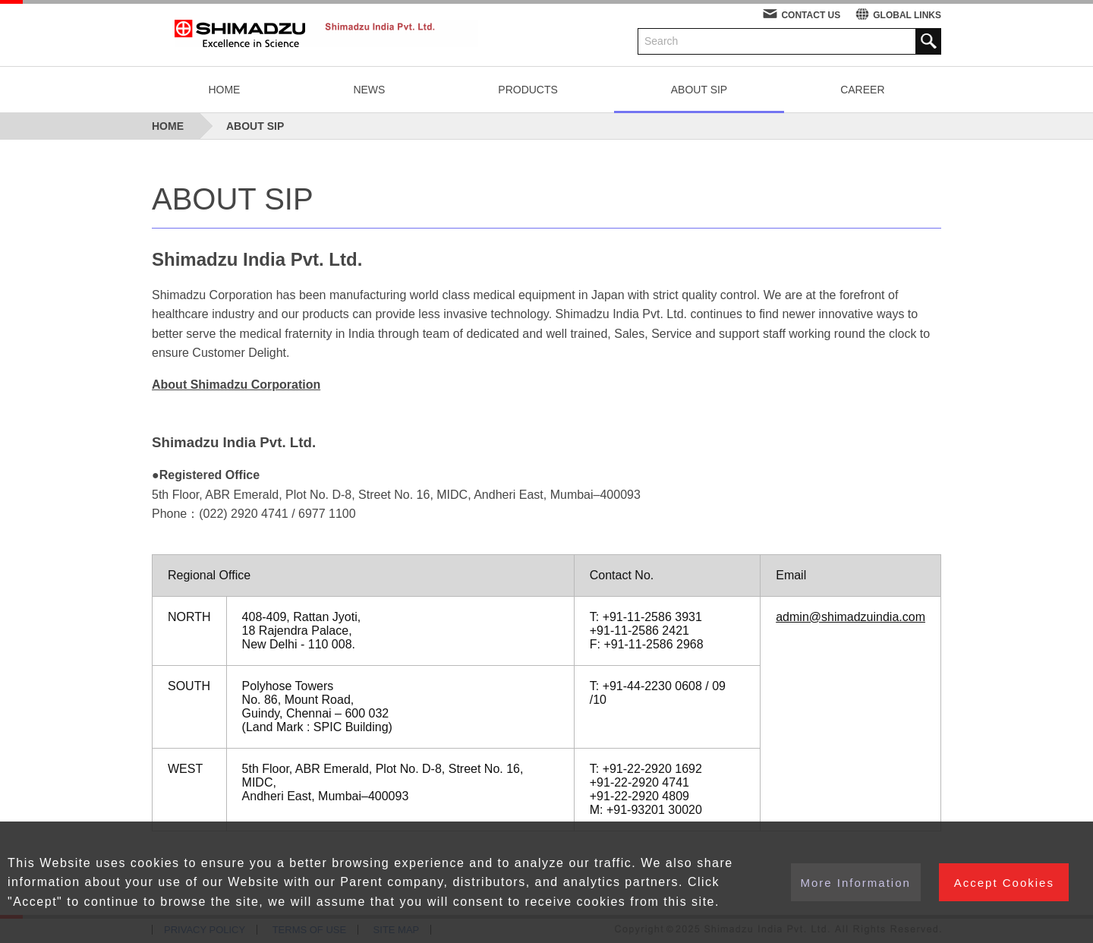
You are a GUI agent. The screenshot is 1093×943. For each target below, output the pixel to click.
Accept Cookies (1007, 881)
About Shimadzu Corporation (236, 384)
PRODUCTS (528, 90)
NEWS (369, 90)
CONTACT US (810, 15)
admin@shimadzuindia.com (850, 616)
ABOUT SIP (699, 90)
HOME (224, 90)
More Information (852, 881)
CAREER (862, 90)
